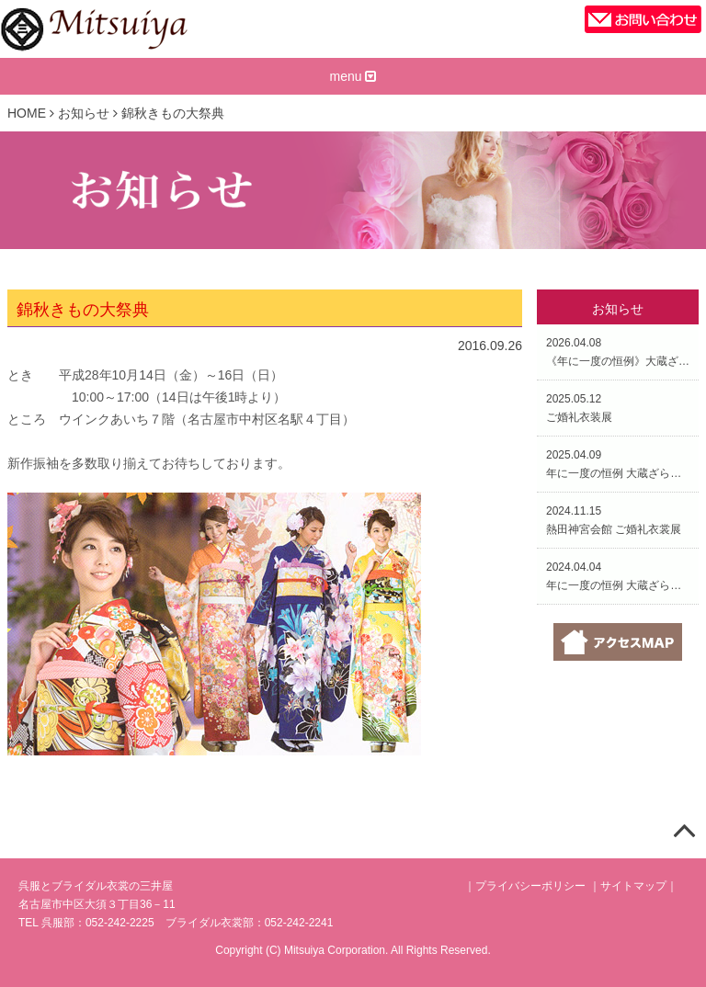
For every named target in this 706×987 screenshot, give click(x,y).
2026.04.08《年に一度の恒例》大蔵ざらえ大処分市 (617, 352)
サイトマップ (633, 885)
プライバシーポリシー (530, 885)
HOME (26, 113)
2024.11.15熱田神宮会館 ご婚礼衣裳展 (613, 520)
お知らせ (83, 113)
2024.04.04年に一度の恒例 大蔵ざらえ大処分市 (617, 576)
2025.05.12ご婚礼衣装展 (579, 408)
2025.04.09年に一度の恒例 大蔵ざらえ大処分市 (617, 464)
